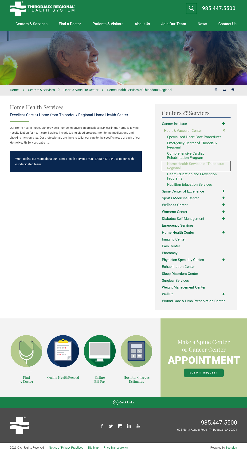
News (202, 24)
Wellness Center (175, 206)
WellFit (167, 295)
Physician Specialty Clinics (183, 261)
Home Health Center (178, 233)
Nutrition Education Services (189, 186)
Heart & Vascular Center (80, 90)
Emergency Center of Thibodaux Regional (192, 145)
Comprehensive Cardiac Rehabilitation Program (185, 156)
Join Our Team (173, 24)
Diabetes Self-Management (183, 220)
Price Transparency (116, 448)
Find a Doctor (70, 24)
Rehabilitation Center (178, 268)
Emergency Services (178, 227)
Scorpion (231, 448)
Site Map (93, 448)
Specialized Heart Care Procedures (194, 137)
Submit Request (203, 374)
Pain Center (171, 247)
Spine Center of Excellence (183, 192)
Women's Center (174, 213)
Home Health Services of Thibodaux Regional (195, 166)
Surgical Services (175, 282)
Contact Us (227, 24)
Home (17, 90)
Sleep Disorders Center (180, 275)
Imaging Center (174, 240)
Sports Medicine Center (180, 199)
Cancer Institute (174, 124)
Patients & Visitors (108, 24)
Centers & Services (31, 24)
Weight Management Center (183, 289)
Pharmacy (169, 254)
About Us (142, 24)
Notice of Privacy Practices (66, 448)
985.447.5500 (218, 8)
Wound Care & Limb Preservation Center (193, 302)
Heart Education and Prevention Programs (192, 177)
